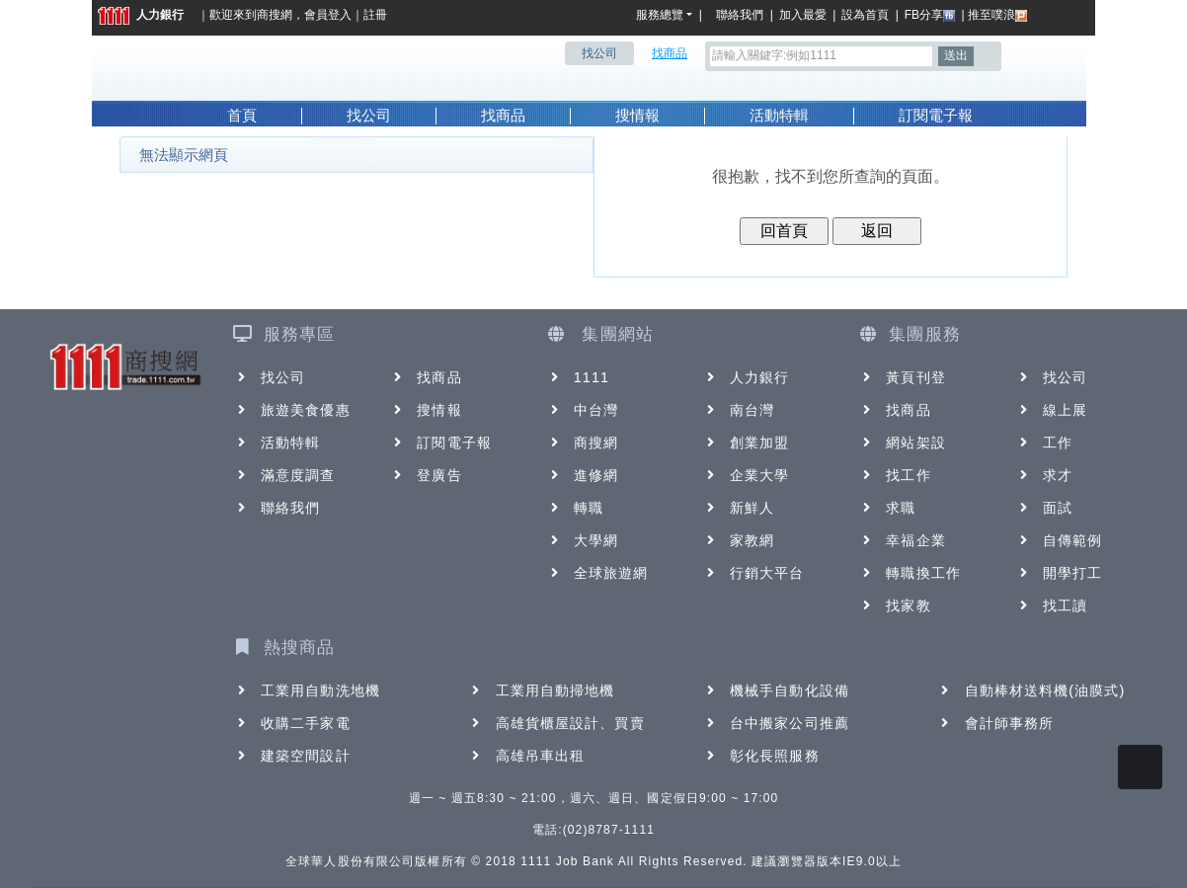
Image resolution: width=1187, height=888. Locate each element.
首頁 (242, 115)
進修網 (582, 475)
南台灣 (738, 410)
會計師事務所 (996, 723)
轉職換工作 (909, 573)
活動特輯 (779, 115)
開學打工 (1058, 573)
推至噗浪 (997, 15)
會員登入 (328, 15)
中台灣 (582, 410)
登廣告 (425, 475)
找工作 (894, 475)
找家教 (894, 605)
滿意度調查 (284, 475)
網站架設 (901, 442)
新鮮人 (738, 508)
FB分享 (930, 15)
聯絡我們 (742, 15)
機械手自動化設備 (775, 690)
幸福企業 (901, 540)
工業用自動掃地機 (541, 690)
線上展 (1051, 410)
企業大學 (745, 475)
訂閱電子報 (936, 115)
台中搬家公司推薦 (775, 723)
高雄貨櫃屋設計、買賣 (556, 723)
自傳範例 (1058, 540)
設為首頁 (865, 15)
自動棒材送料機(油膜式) (1031, 690)
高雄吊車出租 (527, 756)
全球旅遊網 (597, 573)
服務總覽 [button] (659, 15)
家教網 (738, 540)
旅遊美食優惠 (292, 410)
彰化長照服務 (761, 756)
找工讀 (1051, 605)
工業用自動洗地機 (306, 690)
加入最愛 (803, 15)
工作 (1043, 442)
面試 (1043, 508)
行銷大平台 (753, 573)
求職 (886, 508)
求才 (1043, 475)
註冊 (375, 15)
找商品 (503, 115)
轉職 (574, 508)
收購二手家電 (292, 723)
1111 (578, 377)
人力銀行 (141, 15)
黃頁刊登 (901, 377)
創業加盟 (745, 442)
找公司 (369, 115)
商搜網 (274, 15)
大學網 (582, 540)
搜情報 (637, 115)
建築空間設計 (292, 756)
